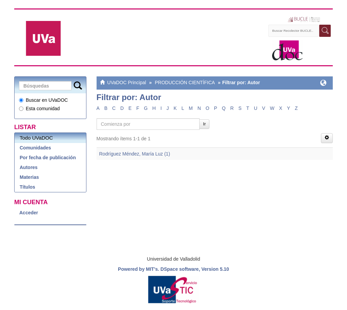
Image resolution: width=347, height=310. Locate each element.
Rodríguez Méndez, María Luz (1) (134, 154)
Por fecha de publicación (48, 157)
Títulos (27, 187)
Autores (29, 167)
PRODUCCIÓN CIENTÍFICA (185, 82)
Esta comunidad (39, 108)
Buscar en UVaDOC (43, 100)
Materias (29, 177)
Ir (204, 123)
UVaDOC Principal (126, 82)
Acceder (28, 212)
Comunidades (35, 147)
